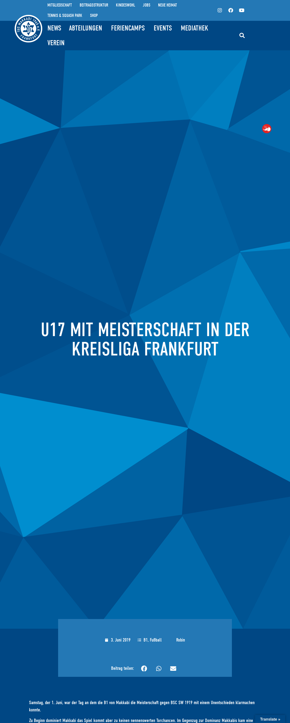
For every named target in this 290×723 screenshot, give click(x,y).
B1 (146, 640)
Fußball (156, 640)
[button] (242, 35)
